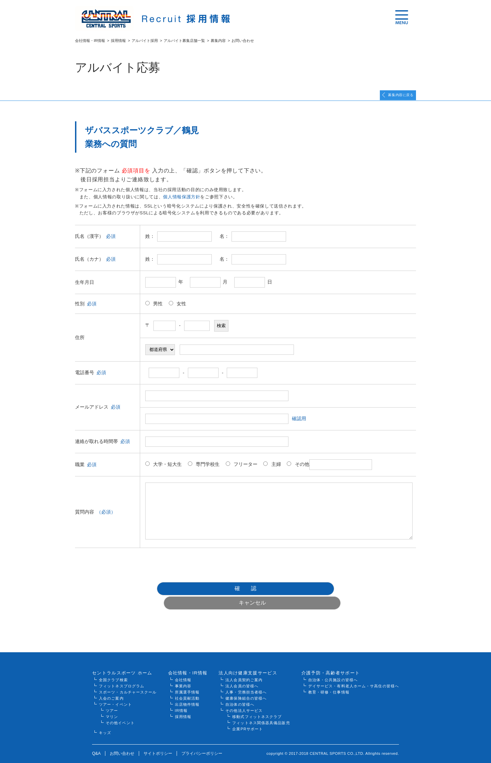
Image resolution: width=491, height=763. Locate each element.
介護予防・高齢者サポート (330, 663)
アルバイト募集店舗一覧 (184, 41)
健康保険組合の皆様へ (246, 689)
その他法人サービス (244, 701)
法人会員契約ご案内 (244, 670)
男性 (154, 308)
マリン (112, 707)
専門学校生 (204, 469)
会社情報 (183, 670)
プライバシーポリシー (201, 744)
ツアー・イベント (115, 695)
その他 (329, 469)
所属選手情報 (187, 683)
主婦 (272, 469)
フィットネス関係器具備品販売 (261, 713)
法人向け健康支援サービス (248, 663)
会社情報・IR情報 (90, 41)
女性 (177, 308)
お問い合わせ (122, 744)
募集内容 (218, 41)
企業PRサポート (247, 719)
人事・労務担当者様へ (246, 683)
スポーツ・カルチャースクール (128, 683)
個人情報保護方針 (181, 201)
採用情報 (118, 41)
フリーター (241, 469)
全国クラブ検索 (113, 670)
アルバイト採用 (145, 41)
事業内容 (183, 676)
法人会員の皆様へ (241, 676)
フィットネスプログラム (121, 676)
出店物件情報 (187, 695)
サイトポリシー (158, 744)
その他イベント (120, 713)
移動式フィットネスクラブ (257, 707)
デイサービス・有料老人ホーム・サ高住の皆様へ (353, 676)
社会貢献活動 (187, 689)
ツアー (112, 701)
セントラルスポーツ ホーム (122, 663)
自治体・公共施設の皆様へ (333, 670)
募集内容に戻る (392, 98)
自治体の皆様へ (239, 695)
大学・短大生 (163, 469)
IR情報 (181, 701)
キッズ (105, 723)
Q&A (96, 744)
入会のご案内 (111, 689)
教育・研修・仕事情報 (328, 683)
